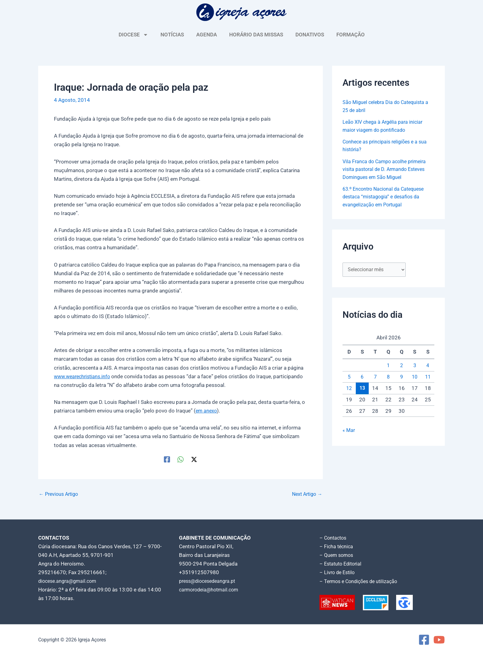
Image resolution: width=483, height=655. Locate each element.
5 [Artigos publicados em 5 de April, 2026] (349, 377)
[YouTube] (439, 639)
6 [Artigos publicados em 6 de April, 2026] (362, 377)
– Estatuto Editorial (342, 564)
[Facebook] (167, 459)
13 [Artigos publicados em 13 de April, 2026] (362, 389)
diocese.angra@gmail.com (69, 581)
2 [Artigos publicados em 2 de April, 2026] (401, 366)
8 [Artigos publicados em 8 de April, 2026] (388, 377)
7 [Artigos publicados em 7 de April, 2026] (375, 377)
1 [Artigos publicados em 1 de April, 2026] (388, 366)
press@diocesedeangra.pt (210, 581)
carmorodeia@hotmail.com (211, 590)
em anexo (207, 411)
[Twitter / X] (194, 459)
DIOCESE (133, 34)
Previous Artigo (60, 493)
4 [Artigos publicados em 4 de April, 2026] (427, 366)
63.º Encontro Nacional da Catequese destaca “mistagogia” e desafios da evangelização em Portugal (386, 197)
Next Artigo (305, 493)
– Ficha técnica (337, 546)
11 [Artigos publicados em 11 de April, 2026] (428, 377)
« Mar (349, 431)
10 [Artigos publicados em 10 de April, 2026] (415, 377)
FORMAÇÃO (350, 34)
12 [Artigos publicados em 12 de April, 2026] (349, 389)
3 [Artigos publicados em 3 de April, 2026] (414, 366)
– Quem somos (337, 555)
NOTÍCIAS (172, 34)
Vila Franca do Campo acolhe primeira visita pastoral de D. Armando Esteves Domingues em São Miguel (387, 169)
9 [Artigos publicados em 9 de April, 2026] (401, 377)
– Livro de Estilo (338, 572)
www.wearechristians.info (84, 376)
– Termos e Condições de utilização (361, 581)
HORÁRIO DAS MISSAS (256, 34)
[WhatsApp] (180, 459)
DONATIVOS (309, 34)
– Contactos (333, 538)
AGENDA (206, 34)
